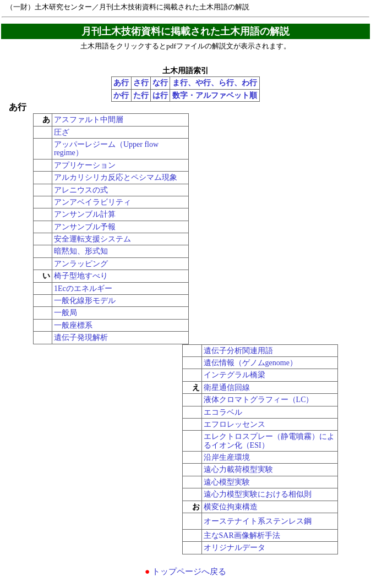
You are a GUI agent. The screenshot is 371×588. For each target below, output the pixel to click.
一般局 (65, 313)
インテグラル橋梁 (234, 375)
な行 (160, 83)
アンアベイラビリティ (92, 202)
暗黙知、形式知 (81, 251)
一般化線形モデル (85, 300)
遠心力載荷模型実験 (238, 469)
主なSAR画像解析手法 (242, 535)
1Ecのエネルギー (83, 288)
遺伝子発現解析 (81, 337)
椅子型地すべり (81, 276)
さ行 (141, 83)
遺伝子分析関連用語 (238, 351)
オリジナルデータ (234, 547)
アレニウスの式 (81, 190)
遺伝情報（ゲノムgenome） (250, 363)
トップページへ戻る (185, 571)
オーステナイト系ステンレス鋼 (258, 521)
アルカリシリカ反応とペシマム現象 (115, 177)
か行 (121, 95)
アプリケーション (85, 165)
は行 (160, 95)
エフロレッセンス (234, 424)
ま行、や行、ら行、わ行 (214, 83)
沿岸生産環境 (227, 457)
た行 (141, 95)
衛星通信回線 (227, 387)
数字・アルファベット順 (214, 95)
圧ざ (61, 132)
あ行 (121, 83)
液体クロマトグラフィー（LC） (259, 399)
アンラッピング (81, 264)
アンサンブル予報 (85, 227)
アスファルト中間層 (88, 120)
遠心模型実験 (227, 482)
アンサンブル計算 (85, 214)
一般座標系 (73, 325)
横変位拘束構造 (231, 507)
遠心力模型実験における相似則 (258, 494)
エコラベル (223, 412)
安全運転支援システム (92, 239)
